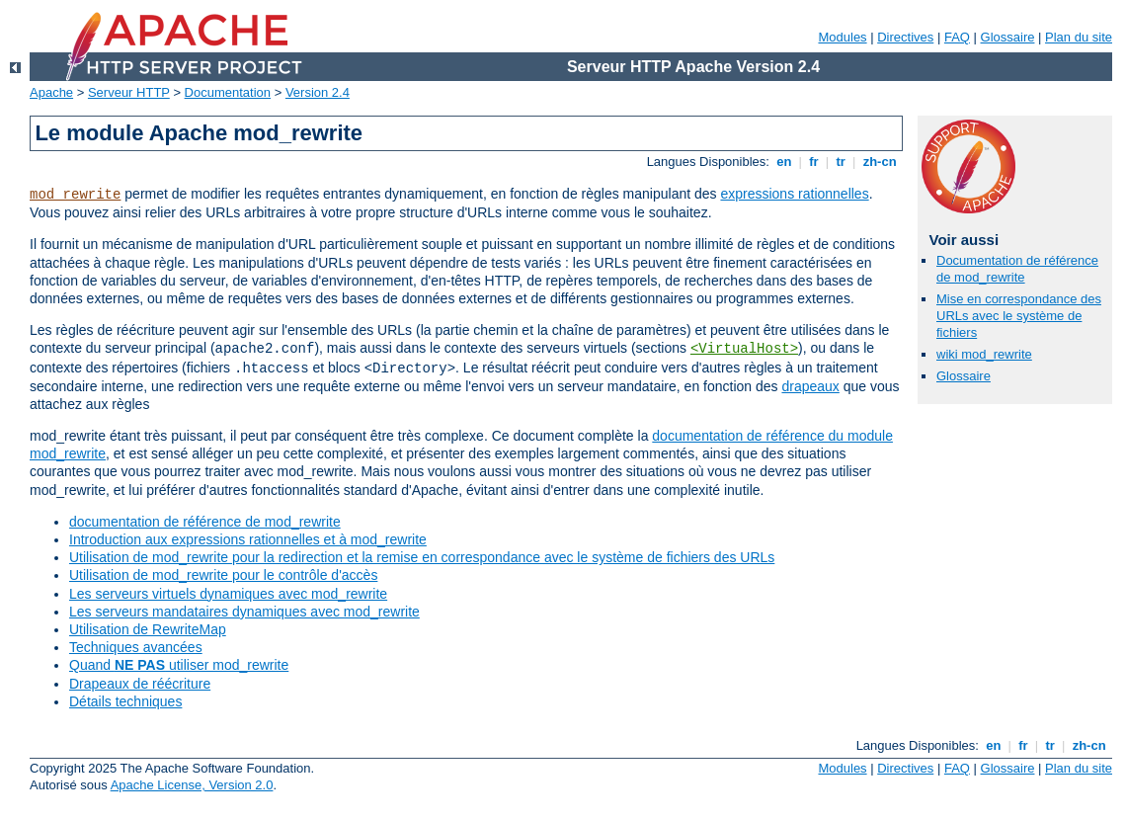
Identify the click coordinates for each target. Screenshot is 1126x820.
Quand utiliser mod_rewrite (178, 665)
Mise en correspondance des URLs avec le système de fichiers (1018, 315)
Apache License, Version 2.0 (192, 785)
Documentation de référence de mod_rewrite (1017, 269)
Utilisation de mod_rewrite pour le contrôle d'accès (223, 575)
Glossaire (1008, 37)
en (784, 161)
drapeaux (810, 386)
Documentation (228, 92)
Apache (51, 92)
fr (814, 161)
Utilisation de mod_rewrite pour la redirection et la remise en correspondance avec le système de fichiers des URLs (421, 557)
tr (841, 161)
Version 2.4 (317, 92)
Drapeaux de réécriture (139, 684)
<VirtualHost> (744, 349)
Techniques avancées (135, 647)
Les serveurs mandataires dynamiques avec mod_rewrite (244, 611)
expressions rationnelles (794, 194)
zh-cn (879, 161)
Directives (905, 37)
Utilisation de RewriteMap (147, 629)
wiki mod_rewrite (984, 354)
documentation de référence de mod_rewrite (205, 522)
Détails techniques (125, 701)
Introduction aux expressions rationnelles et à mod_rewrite (248, 539)
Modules (842, 37)
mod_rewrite (75, 195)
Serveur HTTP (129, 92)
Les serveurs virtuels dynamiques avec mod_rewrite (228, 594)
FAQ (957, 37)
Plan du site (1078, 37)
